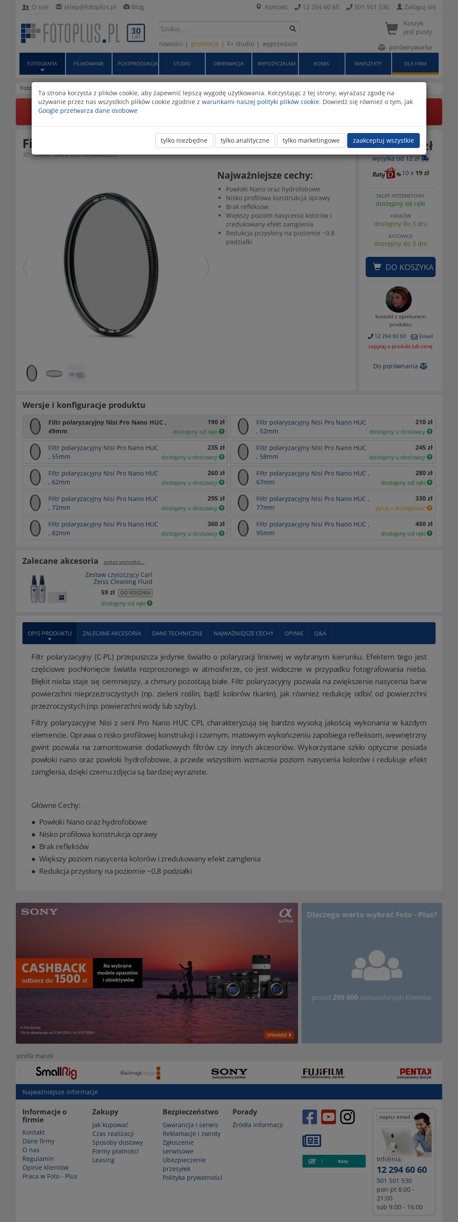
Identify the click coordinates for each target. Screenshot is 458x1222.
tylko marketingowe (311, 140)
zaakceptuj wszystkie (383, 140)
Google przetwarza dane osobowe (88, 110)
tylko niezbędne (184, 140)
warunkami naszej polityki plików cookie (260, 101)
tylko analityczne (245, 140)
